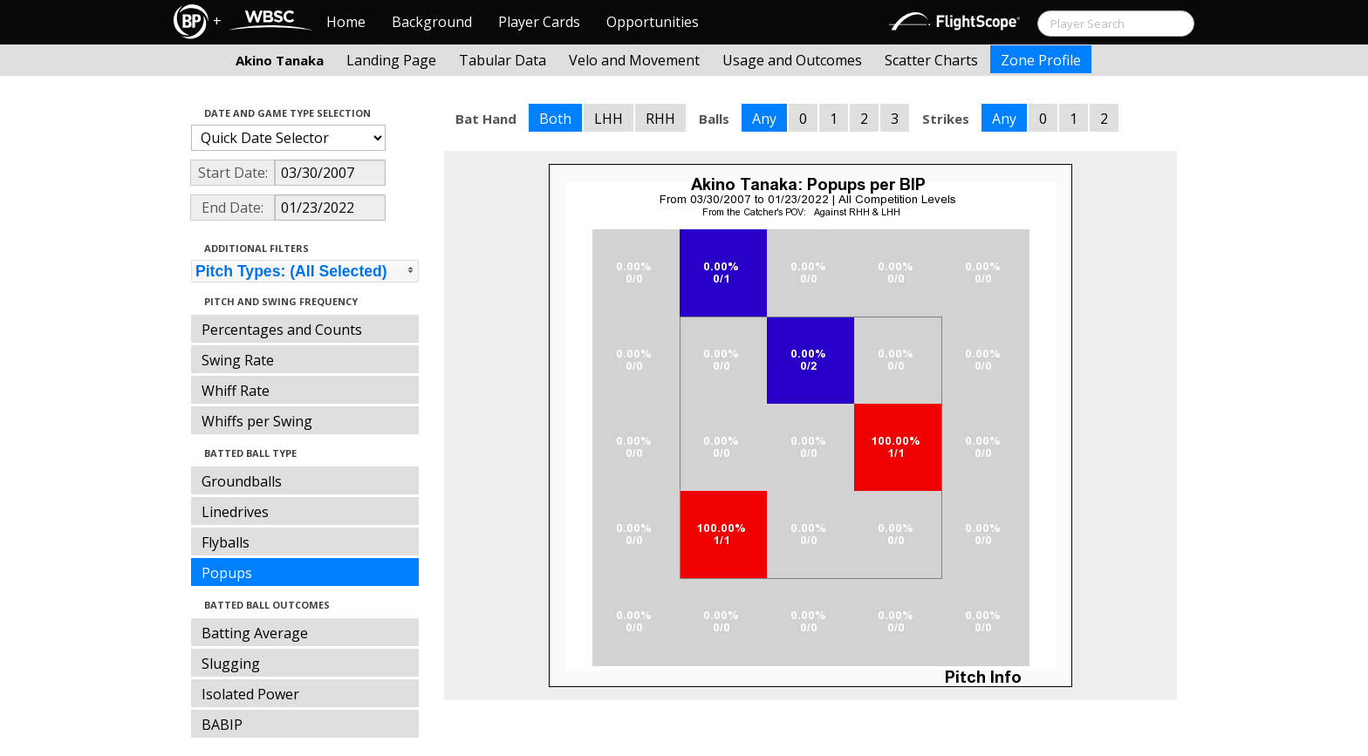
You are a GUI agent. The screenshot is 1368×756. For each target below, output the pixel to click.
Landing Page (391, 60)
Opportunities (652, 21)
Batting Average (255, 633)
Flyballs (226, 542)
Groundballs (242, 481)
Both (555, 118)
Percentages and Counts (282, 329)
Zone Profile (1041, 60)
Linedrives (235, 511)
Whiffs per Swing (257, 421)
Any (764, 118)
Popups (227, 572)
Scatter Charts (931, 60)
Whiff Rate (236, 390)
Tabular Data (502, 60)
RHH (660, 118)
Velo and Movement (634, 60)
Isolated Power (250, 694)
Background (432, 21)
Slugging (231, 663)
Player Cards (539, 21)
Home (346, 21)
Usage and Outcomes (792, 60)
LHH (608, 118)
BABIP (222, 724)
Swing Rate (238, 360)
